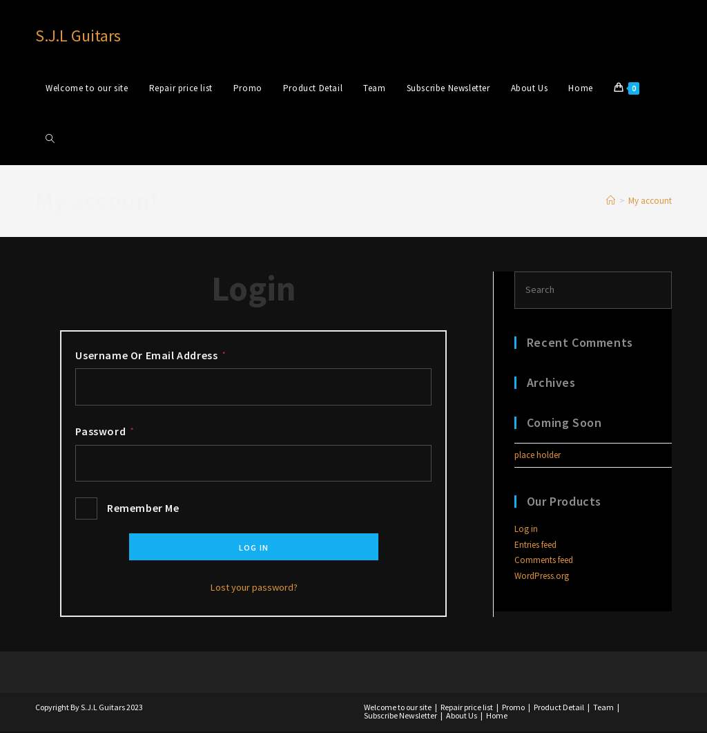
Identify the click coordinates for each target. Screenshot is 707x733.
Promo (513, 708)
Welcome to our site (398, 708)
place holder (537, 455)
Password (104, 431)
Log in (254, 549)
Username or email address (150, 355)
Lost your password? (253, 588)
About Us (461, 717)
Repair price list (466, 708)
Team (603, 708)
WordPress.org (541, 576)
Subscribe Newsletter (400, 717)
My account (650, 201)
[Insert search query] (593, 291)
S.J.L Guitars (78, 35)
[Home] (610, 201)
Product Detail (559, 708)
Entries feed (535, 545)
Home (496, 717)
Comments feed (543, 561)
